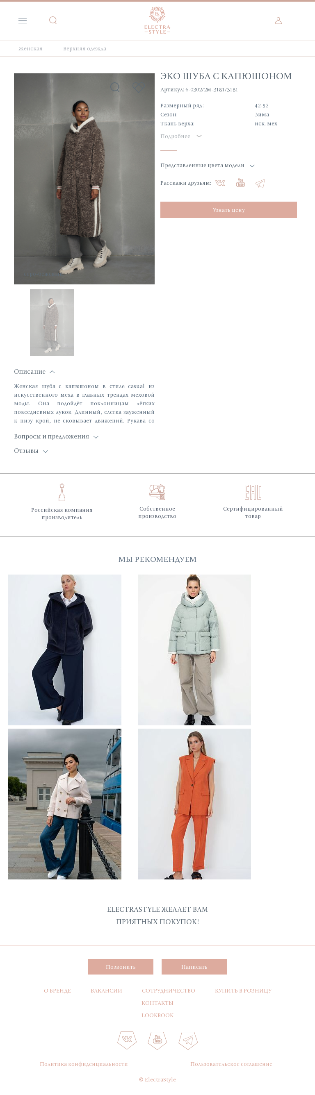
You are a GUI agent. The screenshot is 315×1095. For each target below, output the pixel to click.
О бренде (57, 990)
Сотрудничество (168, 990)
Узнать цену (229, 210)
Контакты (157, 1003)
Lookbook (157, 1015)
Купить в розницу (243, 990)
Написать (194, 966)
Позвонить (121, 966)
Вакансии (106, 990)
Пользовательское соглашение (231, 1064)
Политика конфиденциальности (84, 1064)
